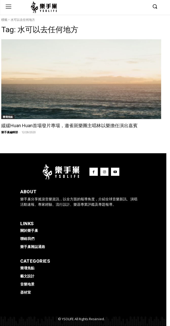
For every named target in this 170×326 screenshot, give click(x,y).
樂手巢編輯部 (9, 132)
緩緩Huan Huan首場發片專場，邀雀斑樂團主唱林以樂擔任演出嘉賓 (69, 125)
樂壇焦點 (8, 117)
